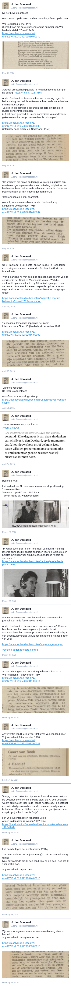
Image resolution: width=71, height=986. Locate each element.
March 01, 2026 (9, 655)
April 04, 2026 (8, 464)
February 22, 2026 (10, 717)
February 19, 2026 (10, 832)
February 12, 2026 (10, 982)
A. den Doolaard (21, 4)
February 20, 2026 (10, 780)
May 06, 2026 (8, 73)
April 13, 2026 (8, 371)
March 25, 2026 (9, 532)
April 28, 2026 (8, 306)
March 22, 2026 (9, 601)
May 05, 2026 (8, 165)
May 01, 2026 (8, 248)
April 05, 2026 (8, 408)
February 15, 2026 (10, 915)
